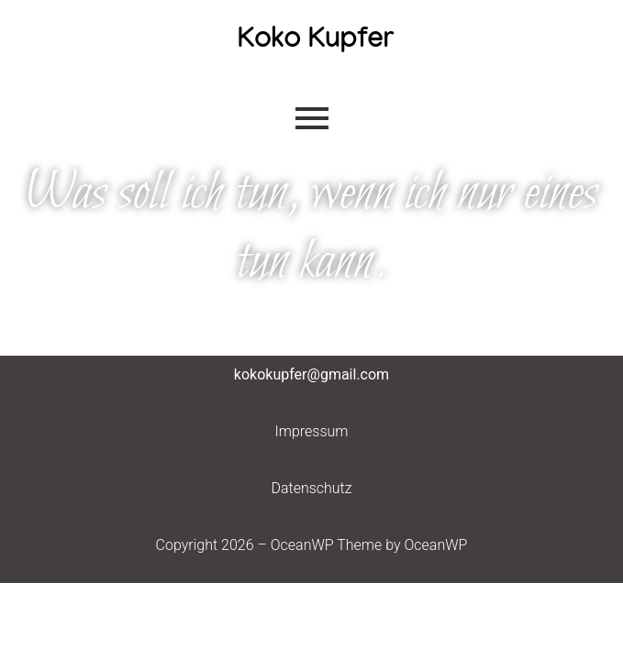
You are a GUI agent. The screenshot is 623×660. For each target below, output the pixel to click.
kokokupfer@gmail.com (311, 374)
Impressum (311, 431)
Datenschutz (311, 488)
